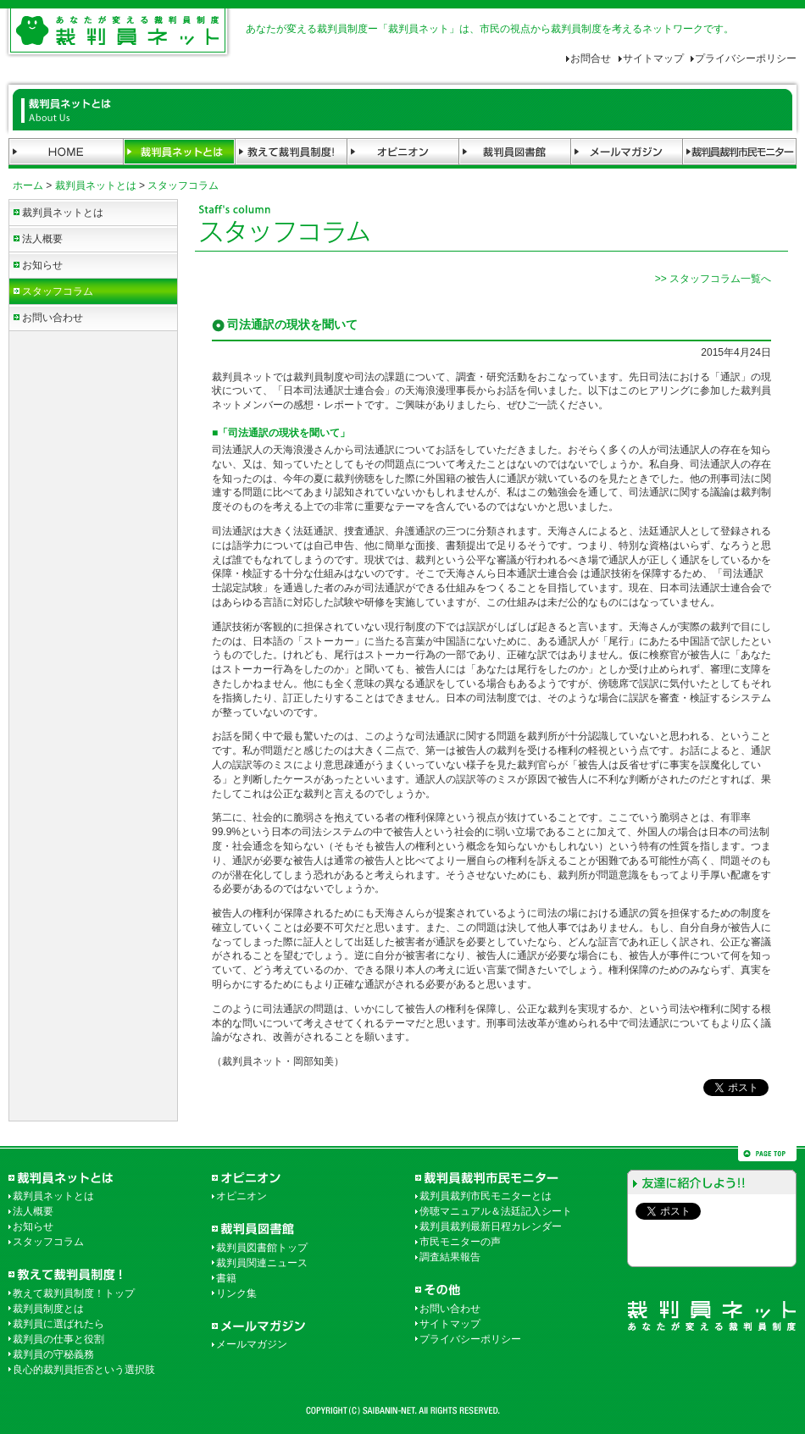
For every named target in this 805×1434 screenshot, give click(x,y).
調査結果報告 (449, 1257)
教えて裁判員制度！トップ (74, 1293)
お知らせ (42, 265)
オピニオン (241, 1196)
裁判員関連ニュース (262, 1263)
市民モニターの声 (460, 1242)
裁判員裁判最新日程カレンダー (490, 1226)
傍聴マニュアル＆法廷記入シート (495, 1211)
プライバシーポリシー (746, 58)
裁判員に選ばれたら (58, 1324)
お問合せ (590, 58)
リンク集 (236, 1293)
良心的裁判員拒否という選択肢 (84, 1370)
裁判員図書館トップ (262, 1248)
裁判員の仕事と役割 (58, 1339)
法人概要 (42, 239)
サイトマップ (653, 58)
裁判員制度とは (48, 1309)
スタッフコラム (183, 185)
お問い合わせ (52, 318)
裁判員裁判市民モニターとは (485, 1196)
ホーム (28, 185)
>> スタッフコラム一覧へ (713, 279)
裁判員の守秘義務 (53, 1354)
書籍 (226, 1278)
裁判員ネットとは (95, 185)
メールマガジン (251, 1344)
